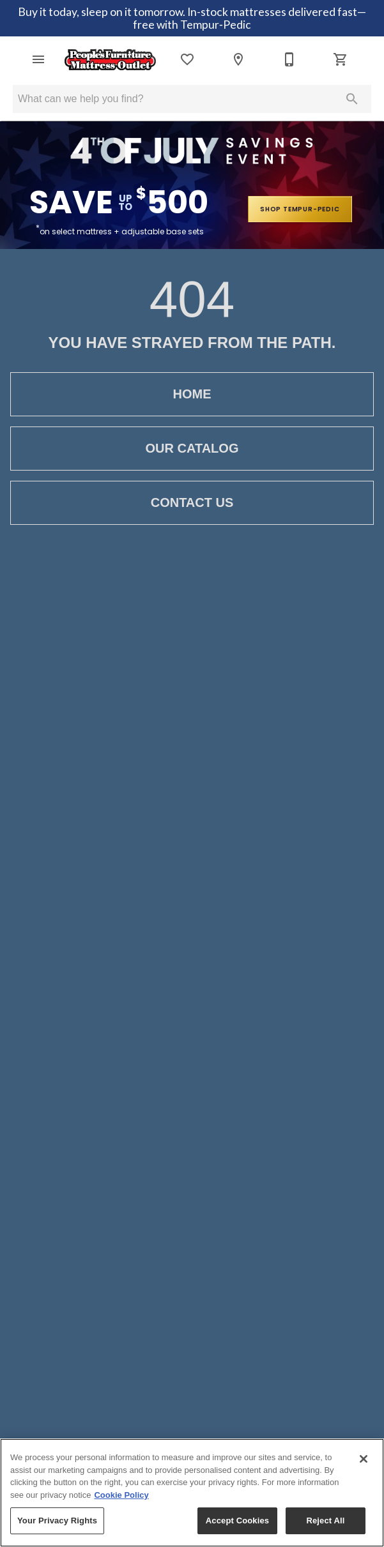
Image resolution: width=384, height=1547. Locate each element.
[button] (38, 59)
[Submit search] (352, 98)
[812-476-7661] (289, 59)
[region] (192, 1492)
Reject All (325, 1520)
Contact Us (192, 502)
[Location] (238, 59)
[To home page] (110, 60)
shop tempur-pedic (300, 209)
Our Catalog (192, 448)
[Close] (363, 1459)
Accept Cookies (237, 1520)
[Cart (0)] (340, 59)
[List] (187, 59)
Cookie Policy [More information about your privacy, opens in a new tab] (121, 1495)
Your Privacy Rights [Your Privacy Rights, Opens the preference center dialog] (57, 1520)
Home (192, 394)
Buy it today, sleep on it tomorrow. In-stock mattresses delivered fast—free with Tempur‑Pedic (192, 18)
